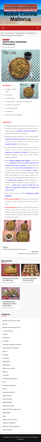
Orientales (6, 375)
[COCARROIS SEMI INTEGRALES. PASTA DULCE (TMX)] (10, 293)
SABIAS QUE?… (7, 412)
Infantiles (5, 354)
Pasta (4, 382)
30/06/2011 (12, 47)
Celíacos (5, 334)
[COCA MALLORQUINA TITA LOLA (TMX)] (30, 270)
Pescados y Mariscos (9, 392)
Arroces (5, 324)
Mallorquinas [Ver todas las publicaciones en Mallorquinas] (6, 39)
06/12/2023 (11, 307)
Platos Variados (7, 395)
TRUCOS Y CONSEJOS (9, 423)
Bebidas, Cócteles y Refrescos (11, 327)
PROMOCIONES (7, 402)
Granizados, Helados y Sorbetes (12, 344)
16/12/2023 (31, 282)
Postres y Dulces (7, 399)
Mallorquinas (6, 365)
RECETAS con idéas (8, 406)
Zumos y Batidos (7, 429)
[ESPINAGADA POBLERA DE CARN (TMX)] (10, 270)
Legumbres (6, 358)
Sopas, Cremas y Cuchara (10, 419)
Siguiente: (20, 253)
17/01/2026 (11, 282)
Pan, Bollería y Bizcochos (10, 378)
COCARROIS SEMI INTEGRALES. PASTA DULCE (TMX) (9, 303)
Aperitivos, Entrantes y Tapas (11, 320)
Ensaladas (5, 341)
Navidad (5, 371)
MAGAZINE (6, 361)
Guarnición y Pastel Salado (10, 348)
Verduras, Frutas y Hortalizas (11, 426)
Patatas (5, 389)
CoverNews (32, 437)
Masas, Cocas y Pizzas (9, 368)
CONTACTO (6, 337)
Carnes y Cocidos (8, 331)
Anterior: (20, 249)
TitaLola (6, 47)
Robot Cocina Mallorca (20, 16)
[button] (3, 28)
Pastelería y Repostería (9, 385)
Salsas (4, 416)
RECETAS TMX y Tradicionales (12, 409)
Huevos (5, 351)
